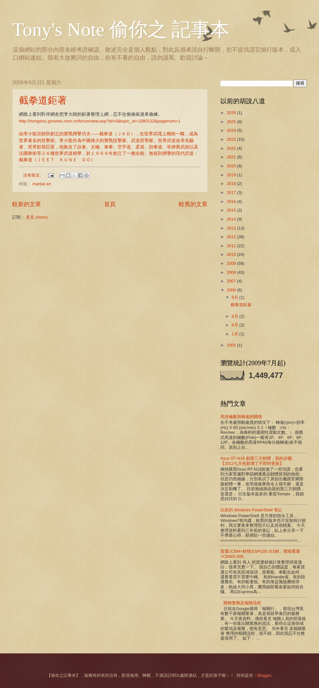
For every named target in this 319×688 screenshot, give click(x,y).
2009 (232, 263)
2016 (232, 201)
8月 (235, 316)
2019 (232, 174)
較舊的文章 (193, 204)
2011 (232, 245)
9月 (235, 297)
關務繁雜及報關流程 (242, 602)
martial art (42, 183)
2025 (232, 121)
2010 (232, 254)
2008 (232, 272)
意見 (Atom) (37, 217)
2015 (232, 210)
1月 (235, 333)
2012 (232, 236)
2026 (232, 112)
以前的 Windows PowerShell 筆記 (251, 510)
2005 (232, 345)
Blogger (264, 675)
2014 (232, 219)
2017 (232, 192)
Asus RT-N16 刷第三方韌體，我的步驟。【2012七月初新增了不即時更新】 (258, 461)
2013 (232, 228)
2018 (232, 183)
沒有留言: (32, 175)
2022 (232, 148)
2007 (232, 281)
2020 (232, 166)
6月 (235, 325)
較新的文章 (26, 204)
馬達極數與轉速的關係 (241, 416)
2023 (232, 139)
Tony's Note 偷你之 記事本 (120, 29)
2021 (232, 157)
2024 (232, 130)
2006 (232, 290)
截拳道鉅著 (43, 100)
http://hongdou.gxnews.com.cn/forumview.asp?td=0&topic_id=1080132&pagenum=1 (100, 121)
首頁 (110, 204)
